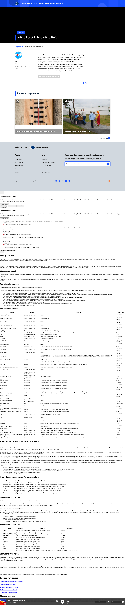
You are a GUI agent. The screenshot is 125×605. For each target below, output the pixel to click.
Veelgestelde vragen (48, 162)
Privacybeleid (33, 181)
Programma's (50, 3)
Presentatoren (19, 166)
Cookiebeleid (103, 181)
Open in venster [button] (118, 601)
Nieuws (29, 3)
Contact (44, 159)
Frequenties (18, 159)
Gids (35, 3)
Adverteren (45, 169)
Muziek (17, 169)
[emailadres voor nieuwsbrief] (87, 164)
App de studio (46, 166)
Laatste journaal (100, 601)
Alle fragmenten (103, 138)
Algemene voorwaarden (22, 181)
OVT (16, 61)
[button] (56, 601)
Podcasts (59, 3)
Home (24, 3)
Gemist (41, 3)
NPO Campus (46, 172)
